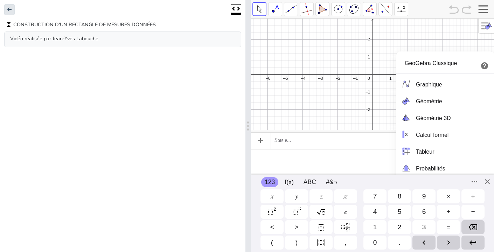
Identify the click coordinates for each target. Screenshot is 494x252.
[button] (9, 9)
